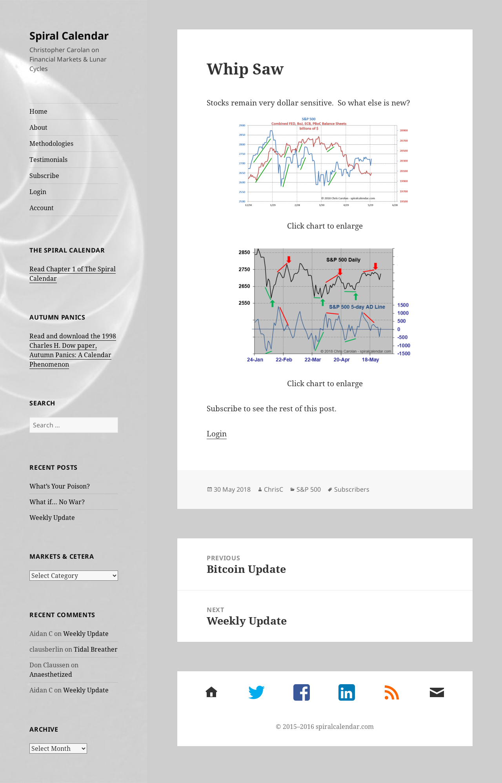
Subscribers (351, 489)
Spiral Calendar (69, 35)
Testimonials (48, 159)
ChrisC (273, 489)
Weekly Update (52, 517)
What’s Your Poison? (59, 486)
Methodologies (51, 143)
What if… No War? (57, 502)
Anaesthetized (50, 674)
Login (37, 191)
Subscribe (44, 175)
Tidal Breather (96, 649)
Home (38, 111)
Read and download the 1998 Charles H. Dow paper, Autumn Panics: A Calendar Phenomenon (72, 350)
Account (41, 207)
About (38, 127)
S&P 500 (308, 489)
